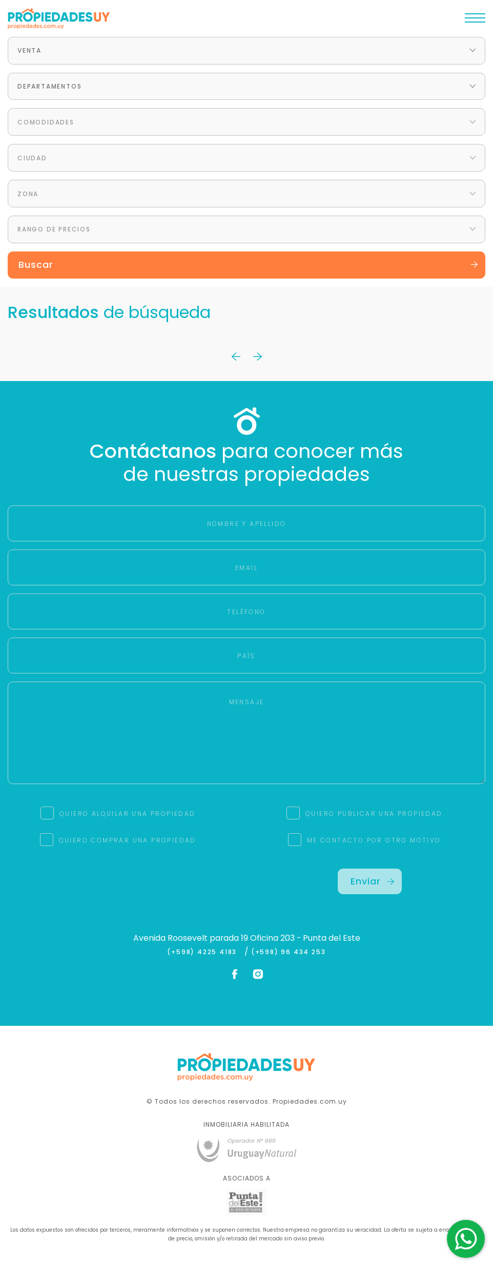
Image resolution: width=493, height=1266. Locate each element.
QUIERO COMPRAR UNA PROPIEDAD (127, 840)
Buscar (248, 264)
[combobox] (246, 51)
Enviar (373, 881)
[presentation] (123, 889)
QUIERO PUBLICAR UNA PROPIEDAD (374, 813)
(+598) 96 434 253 (288, 952)
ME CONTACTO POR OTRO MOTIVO (374, 840)
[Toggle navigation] (475, 20)
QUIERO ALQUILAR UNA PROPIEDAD (127, 813)
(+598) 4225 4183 (204, 952)
